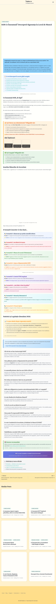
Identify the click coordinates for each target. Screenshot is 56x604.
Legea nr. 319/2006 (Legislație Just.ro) (14, 467)
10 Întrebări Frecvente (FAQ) (12, 90)
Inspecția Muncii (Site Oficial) (12, 465)
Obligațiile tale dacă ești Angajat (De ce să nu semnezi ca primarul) (20, 82)
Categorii (11, 593)
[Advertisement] (28, 12)
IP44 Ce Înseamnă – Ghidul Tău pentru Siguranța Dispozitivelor (14, 477)
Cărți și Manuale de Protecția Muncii (18, 445)
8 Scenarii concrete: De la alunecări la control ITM (16, 85)
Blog (6, 593)
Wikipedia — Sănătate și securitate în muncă (15, 464)
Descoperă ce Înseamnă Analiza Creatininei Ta (42, 476)
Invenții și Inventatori (36, 571)
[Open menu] (53, 2)
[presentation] (14, 497)
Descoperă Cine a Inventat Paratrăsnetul (41, 574)
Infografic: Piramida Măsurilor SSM (13, 83)
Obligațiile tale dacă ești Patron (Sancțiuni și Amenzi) (17, 80)
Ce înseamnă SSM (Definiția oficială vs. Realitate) (16, 78)
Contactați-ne (16, 593)
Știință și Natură (5, 21)
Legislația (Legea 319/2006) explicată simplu (15, 88)
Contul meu (23, 593)
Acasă (3, 593)
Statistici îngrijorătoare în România (13, 87)
